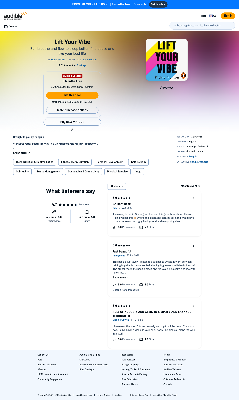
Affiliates (42, 369)
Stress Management (48, 171)
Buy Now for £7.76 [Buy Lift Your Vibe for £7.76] (72, 122)
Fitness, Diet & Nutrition (75, 162)
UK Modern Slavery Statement (53, 374)
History (166, 354)
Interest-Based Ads (139, 395)
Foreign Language (130, 364)
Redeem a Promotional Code (94, 364)
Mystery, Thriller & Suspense (135, 369)
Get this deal (72, 95)
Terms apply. (109, 4)
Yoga (138, 171)
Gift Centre (85, 359)
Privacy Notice (104, 395)
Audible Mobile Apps (90, 354)
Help (203, 16)
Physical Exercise (117, 171)
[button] (72, 129)
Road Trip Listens (130, 379)
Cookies (118, 395)
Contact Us (43, 354)
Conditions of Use (84, 395)
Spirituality (22, 171)
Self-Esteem (138, 162)
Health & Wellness (172, 369)
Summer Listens (129, 384)
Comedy (167, 384)
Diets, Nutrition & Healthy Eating (34, 162)
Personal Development (110, 162)
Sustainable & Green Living (83, 171)
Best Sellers (127, 354)
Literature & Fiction (172, 374)
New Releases (128, 359)
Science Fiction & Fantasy (134, 374)
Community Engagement (50, 379)
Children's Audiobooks (174, 379)
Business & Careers (173, 364)
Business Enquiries (47, 364)
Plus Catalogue (87, 369)
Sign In (227, 16)
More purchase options (72, 110)
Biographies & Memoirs (175, 359)
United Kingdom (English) (165, 395)
